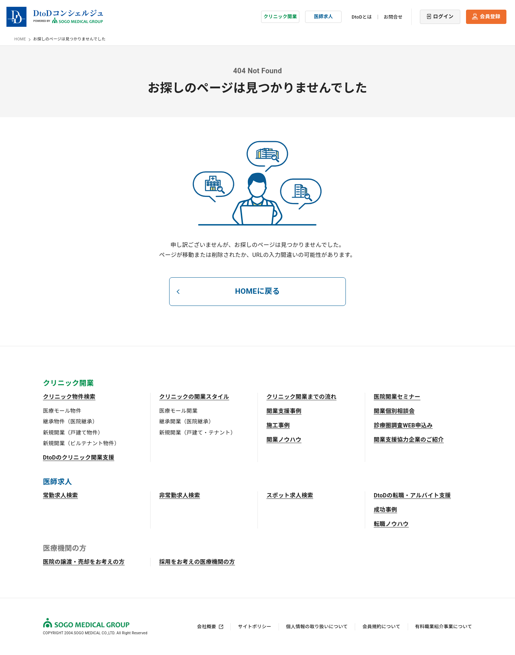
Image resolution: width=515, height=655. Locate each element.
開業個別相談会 (394, 410)
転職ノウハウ (391, 523)
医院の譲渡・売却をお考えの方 (83, 561)
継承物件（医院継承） (70, 421)
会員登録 (490, 16)
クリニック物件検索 (69, 396)
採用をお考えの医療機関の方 (197, 561)
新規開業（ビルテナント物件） (81, 443)
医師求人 (323, 16)
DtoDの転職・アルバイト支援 (412, 495)
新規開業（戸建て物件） (73, 432)
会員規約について (381, 626)
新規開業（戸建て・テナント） (197, 432)
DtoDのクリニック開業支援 (78, 457)
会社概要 (206, 626)
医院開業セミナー (397, 396)
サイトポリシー (254, 626)
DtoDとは (362, 16)
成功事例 (385, 509)
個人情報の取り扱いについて (317, 626)
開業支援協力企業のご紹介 (409, 439)
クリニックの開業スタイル (194, 396)
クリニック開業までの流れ (301, 396)
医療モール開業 (178, 410)
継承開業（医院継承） (186, 421)
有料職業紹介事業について (443, 626)
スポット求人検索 (289, 495)
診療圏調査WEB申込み (403, 425)
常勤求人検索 (60, 495)
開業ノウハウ (283, 439)
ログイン (443, 16)
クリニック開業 (280, 16)
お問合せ (393, 16)
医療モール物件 (62, 410)
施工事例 (278, 425)
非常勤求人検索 (179, 495)
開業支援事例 (283, 410)
